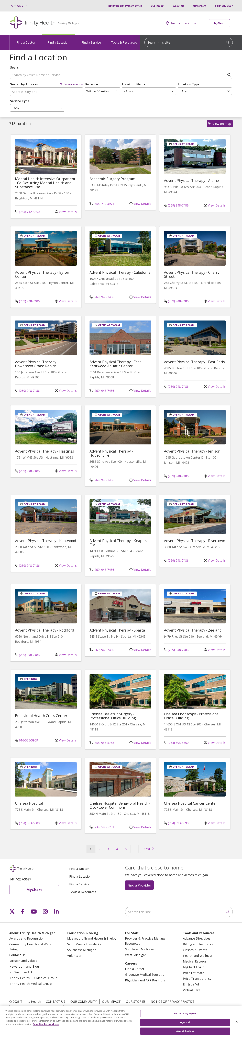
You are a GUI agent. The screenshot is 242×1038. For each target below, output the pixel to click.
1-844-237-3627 (224, 5)
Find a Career (134, 969)
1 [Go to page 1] (92, 848)
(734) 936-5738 (102, 743)
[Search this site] (188, 42)
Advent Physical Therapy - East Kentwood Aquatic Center (115, 364)
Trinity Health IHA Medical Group (33, 978)
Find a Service (91, 39)
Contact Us (17, 955)
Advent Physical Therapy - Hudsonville (111, 453)
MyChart (219, 23)
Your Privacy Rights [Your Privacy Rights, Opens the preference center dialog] (185, 1013)
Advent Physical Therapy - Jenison (192, 451)
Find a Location (58, 39)
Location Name (133, 84)
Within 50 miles (97, 91)
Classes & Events (195, 950)
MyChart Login (193, 967)
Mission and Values (23, 961)
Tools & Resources (124, 39)
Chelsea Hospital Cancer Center (190, 803)
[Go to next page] (148, 849)
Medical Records (195, 961)
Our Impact (157, 5)
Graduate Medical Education (145, 974)
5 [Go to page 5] (126, 849)
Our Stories (136, 1001)
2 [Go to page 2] (99, 849)
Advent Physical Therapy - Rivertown (194, 540)
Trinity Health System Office (124, 5)
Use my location (179, 23)
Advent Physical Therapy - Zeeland (193, 630)
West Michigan (136, 955)
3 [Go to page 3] (108, 849)
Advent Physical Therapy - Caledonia (120, 272)
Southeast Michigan (81, 950)
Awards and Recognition (27, 938)
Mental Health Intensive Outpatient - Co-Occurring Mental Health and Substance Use (45, 182)
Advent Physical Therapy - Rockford (44, 630)
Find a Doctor (25, 39)
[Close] (236, 1021)
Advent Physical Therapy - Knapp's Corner (118, 542)
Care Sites (16, 6)
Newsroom (199, 5)
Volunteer (74, 956)
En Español (191, 984)
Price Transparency (197, 979)
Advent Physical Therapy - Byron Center (42, 274)
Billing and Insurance (198, 944)
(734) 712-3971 (102, 204)
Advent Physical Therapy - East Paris (194, 362)
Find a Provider (139, 885)
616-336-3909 (26, 740)
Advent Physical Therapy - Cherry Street (191, 274)
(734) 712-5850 (27, 212)
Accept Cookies (185, 1030)
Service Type (19, 101)
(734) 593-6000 (27, 823)
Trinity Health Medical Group (30, 984)
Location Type (189, 84)
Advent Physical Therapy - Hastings (44, 451)
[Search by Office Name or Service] (121, 75)
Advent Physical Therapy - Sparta (117, 630)
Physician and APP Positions (145, 980)
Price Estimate (193, 973)
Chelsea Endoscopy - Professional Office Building (192, 716)
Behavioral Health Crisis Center (41, 715)
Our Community (83, 1001)
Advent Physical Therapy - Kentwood (45, 540)
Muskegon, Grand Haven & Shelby (91, 938)
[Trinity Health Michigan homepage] (32, 23)
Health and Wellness (198, 956)
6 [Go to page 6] (134, 849)
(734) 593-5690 (176, 823)
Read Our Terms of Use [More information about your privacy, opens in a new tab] (46, 1024)
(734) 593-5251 (102, 827)
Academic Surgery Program (112, 178)
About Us (178, 5)
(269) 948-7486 (176, 205)
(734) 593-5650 (176, 743)
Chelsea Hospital (29, 803)
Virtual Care (191, 990)
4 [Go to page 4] (117, 849)
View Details (66, 212)
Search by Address (24, 84)
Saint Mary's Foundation (85, 944)
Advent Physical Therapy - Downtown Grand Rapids (36, 364)
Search (15, 67)
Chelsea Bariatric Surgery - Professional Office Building (113, 716)
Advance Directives (196, 938)
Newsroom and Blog (24, 966)
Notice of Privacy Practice (172, 1001)
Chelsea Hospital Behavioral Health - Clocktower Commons (120, 805)
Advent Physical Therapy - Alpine (191, 180)
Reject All (185, 1022)
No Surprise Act (20, 972)
